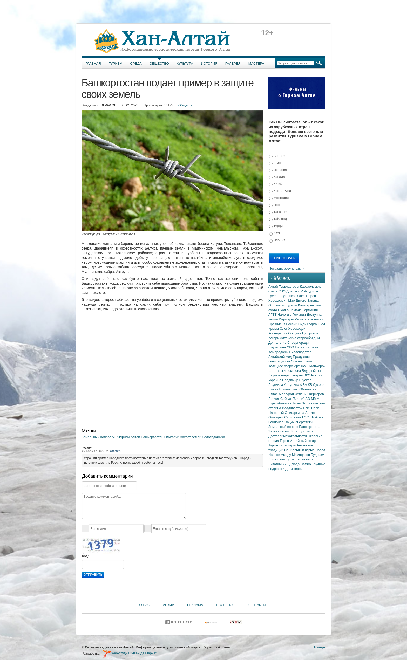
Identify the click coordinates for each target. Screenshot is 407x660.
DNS (307, 408)
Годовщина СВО (281, 347)
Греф (272, 296)
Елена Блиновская (283, 389)
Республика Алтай (309, 319)
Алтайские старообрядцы (300, 338)
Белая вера (304, 459)
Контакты (257, 605)
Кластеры (289, 445)
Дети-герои (294, 469)
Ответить (115, 451)
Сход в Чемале (290, 310)
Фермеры (287, 319)
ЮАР (275, 233)
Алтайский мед (280, 357)
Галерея (233, 63)
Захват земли (191, 437)
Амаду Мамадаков (296, 455)
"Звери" (299, 399)
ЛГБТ (272, 315)
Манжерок (317, 366)
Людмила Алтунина (284, 385)
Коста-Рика (280, 191)
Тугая (297, 403)
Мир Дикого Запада (303, 300)
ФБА (304, 385)
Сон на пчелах (302, 361)
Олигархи (172, 437)
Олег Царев (306, 296)
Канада (277, 177)
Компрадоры (278, 352)
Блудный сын (312, 371)
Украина (275, 380)
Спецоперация (298, 343)
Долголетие (277, 343)
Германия (310, 310)
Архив (168, 605)
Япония (277, 240)
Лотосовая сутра (281, 459)
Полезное (225, 605)
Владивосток (292, 408)
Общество (159, 63)
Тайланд (278, 219)
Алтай (136, 437)
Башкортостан (152, 437)
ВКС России (313, 375)
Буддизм (317, 455)
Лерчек (274, 399)
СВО (282, 291)
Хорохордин (278, 300)
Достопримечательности (288, 436)
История (209, 63)
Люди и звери (279, 375)
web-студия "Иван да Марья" (130, 653)
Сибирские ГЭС (297, 417)
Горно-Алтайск (280, 403)
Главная (93, 63)
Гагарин (297, 375)
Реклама (195, 605)
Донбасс (294, 291)
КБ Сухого (316, 385)
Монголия (279, 198)
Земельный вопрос (97, 437)
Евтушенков (287, 296)
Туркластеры (289, 286)
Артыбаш (301, 366)
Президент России (283, 324)
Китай (276, 184)
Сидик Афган (309, 324)
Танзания (278, 212)
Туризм (116, 63)
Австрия (277, 156)
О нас (144, 605)
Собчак (286, 399)
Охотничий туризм (283, 305)
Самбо (306, 464)
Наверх (319, 647)
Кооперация (278, 333)
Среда (136, 63)
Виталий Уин (278, 464)
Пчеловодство (300, 352)
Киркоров (316, 394)
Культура (185, 63)
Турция (276, 226)
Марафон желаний (294, 394)
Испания (278, 170)
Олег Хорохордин (293, 329)
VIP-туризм (121, 437)
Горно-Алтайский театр (298, 441)
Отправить (93, 574)
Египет (276, 163)
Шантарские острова (285, 371)
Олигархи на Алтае (300, 413)
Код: (85, 556)
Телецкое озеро (281, 366)
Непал (276, 205)
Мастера (256, 63)
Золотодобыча (213, 437)
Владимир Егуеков (296, 380)
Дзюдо (294, 464)
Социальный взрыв (299, 450)
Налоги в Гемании (292, 315)
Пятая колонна (306, 347)
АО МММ (312, 399)
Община (295, 333)
